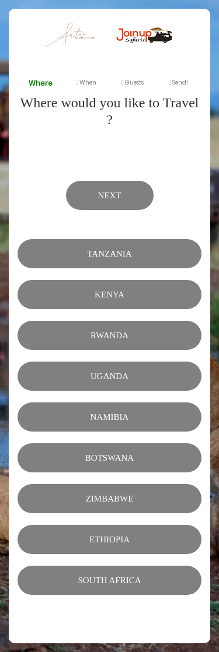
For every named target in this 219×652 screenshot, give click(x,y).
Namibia (110, 417)
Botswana (109, 457)
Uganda (109, 376)
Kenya (109, 294)
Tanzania (109, 253)
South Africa (109, 580)
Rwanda (109, 335)
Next (109, 195)
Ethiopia (109, 539)
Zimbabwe (110, 498)
